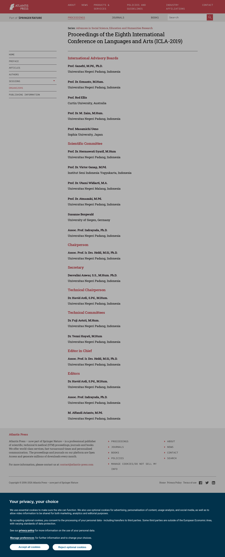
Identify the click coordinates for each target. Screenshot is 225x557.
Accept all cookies (29, 547)
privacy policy (26, 530)
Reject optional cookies (72, 547)
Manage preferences (22, 538)
